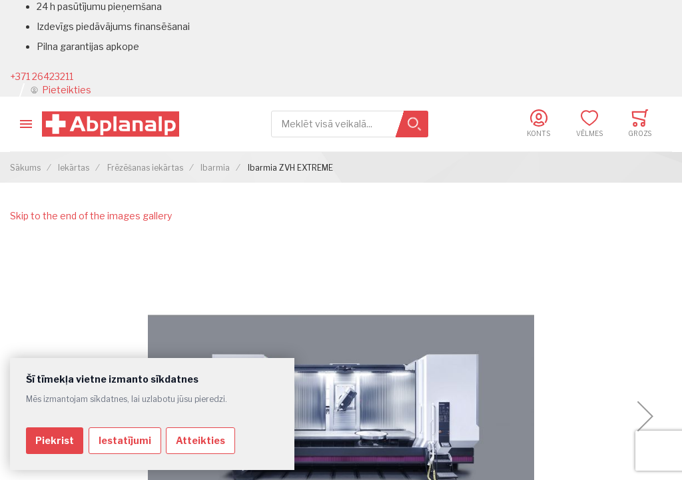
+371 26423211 (41, 76)
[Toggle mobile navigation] (26, 124)
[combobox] (349, 124)
